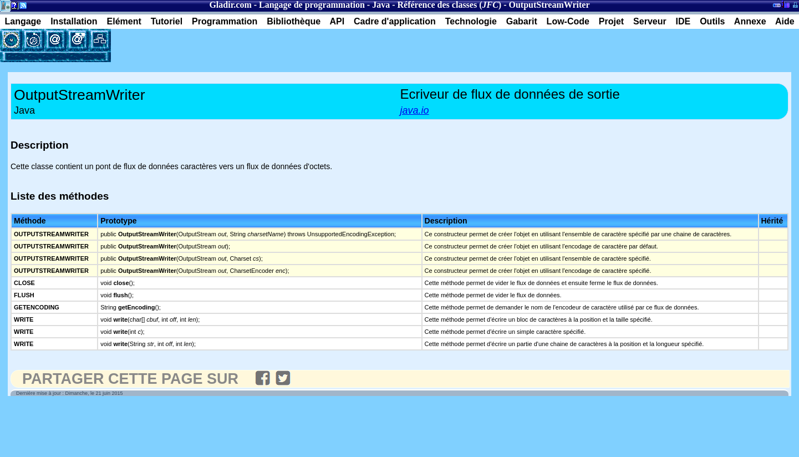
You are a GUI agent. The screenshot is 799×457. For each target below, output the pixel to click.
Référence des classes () (450, 4)
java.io (414, 110)
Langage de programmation (312, 4)
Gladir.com (230, 4)
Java (381, 4)
